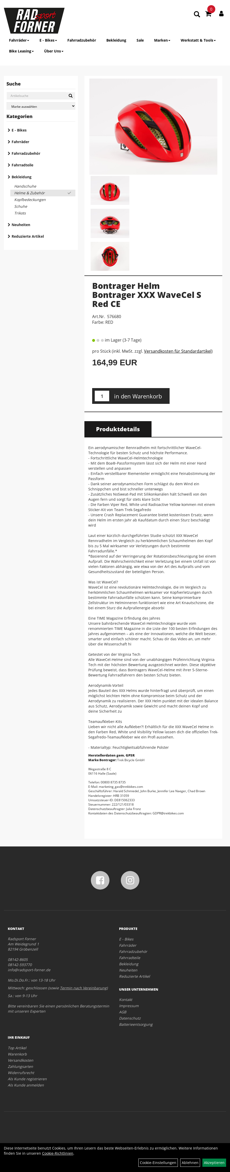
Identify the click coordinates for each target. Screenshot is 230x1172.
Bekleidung (116, 40)
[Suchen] (70, 95)
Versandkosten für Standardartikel (177, 351)
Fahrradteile (22, 165)
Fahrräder (19, 40)
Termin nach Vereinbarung (83, 987)
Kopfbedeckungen (30, 199)
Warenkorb (17, 1054)
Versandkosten (20, 1060)
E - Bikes (48, 40)
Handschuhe (25, 186)
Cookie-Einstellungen (158, 1162)
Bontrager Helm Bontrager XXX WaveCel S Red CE (146, 294)
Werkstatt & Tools (198, 40)
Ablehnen (190, 1162)
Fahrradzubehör (81, 40)
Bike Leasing (21, 51)
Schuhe (20, 206)
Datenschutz (130, 1018)
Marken (162, 40)
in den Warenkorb (138, 396)
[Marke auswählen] (40, 106)
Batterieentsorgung (136, 1024)
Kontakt (125, 999)
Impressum (129, 1005)
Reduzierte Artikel (28, 236)
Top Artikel (17, 1047)
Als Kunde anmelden (26, 1085)
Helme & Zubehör (29, 192)
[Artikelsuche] (197, 14)
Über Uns (54, 51)
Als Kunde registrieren (27, 1078)
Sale (140, 40)
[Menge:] (102, 396)
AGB (122, 1011)
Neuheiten (21, 224)
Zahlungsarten (20, 1066)
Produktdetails (118, 429)
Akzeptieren (214, 1162)
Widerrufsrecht (21, 1072)
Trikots (20, 213)
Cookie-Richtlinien (57, 1153)
